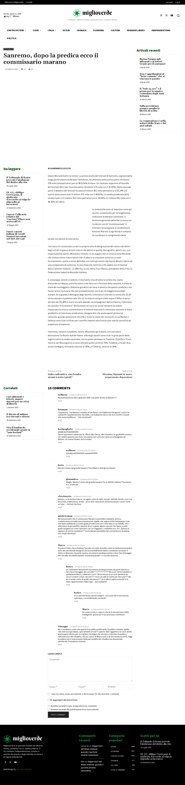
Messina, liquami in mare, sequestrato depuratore (117, 376)
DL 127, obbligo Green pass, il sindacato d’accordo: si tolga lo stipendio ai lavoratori (18, 198)
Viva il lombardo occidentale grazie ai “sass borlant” (18, 430)
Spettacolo (8, 49)
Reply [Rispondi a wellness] (60, 401)
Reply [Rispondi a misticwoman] (60, 537)
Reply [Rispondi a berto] (60, 471)
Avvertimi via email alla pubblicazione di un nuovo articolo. (75, 709)
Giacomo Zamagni (24, 769)
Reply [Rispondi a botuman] (60, 421)
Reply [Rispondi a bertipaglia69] (60, 443)
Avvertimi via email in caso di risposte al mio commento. (74, 706)
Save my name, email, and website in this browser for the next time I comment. (85, 694)
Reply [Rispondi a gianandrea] (68, 488)
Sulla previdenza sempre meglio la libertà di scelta (150, 108)
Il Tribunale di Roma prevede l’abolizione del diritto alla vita (18, 180)
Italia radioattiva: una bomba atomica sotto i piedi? (64, 376)
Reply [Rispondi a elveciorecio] (60, 507)
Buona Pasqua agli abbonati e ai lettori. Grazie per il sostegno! (152, 61)
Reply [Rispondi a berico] (68, 585)
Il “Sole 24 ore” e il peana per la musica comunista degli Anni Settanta (152, 92)
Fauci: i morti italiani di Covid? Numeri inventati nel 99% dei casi (16, 235)
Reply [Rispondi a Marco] (60, 559)
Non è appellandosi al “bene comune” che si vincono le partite (152, 76)
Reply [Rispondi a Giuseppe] (60, 645)
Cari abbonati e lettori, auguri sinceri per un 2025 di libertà (17, 400)
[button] (178, 15)
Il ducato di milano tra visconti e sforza (17, 415)
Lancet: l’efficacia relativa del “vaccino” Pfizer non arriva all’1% (18, 218)
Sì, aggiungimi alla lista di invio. (63, 700)
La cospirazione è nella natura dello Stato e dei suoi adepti (153, 123)
